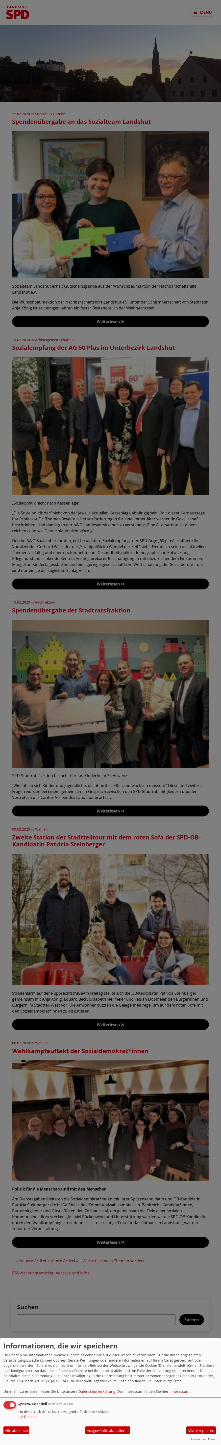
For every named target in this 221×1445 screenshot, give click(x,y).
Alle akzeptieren (201, 1430)
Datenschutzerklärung (96, 1391)
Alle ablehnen (16, 1430)
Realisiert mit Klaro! (203, 1439)
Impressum (180, 1391)
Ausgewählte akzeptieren (108, 1430)
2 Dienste (27, 1416)
